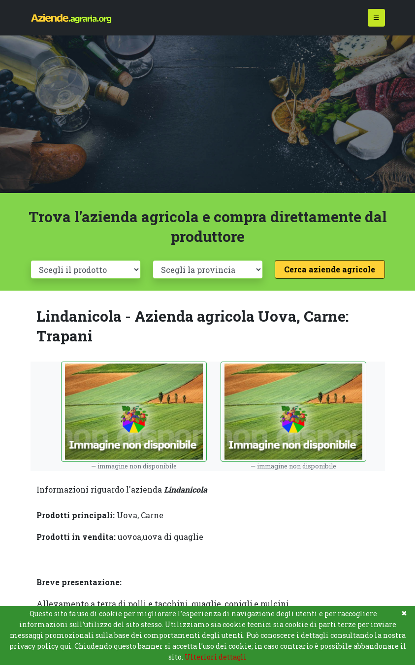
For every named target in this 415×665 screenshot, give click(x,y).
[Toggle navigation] (376, 18)
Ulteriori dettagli (216, 657)
